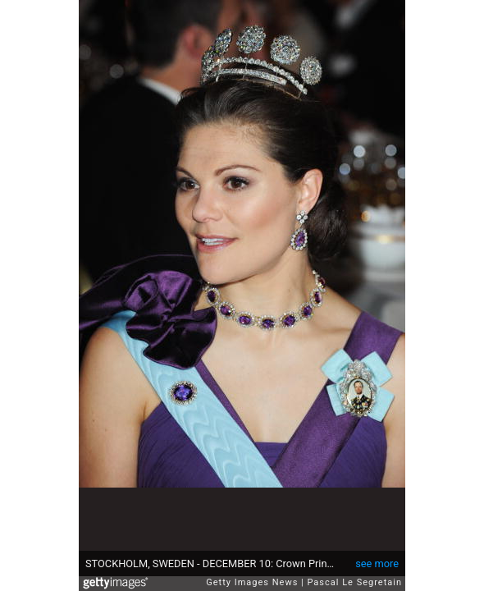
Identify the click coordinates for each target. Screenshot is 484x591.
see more (377, 563)
